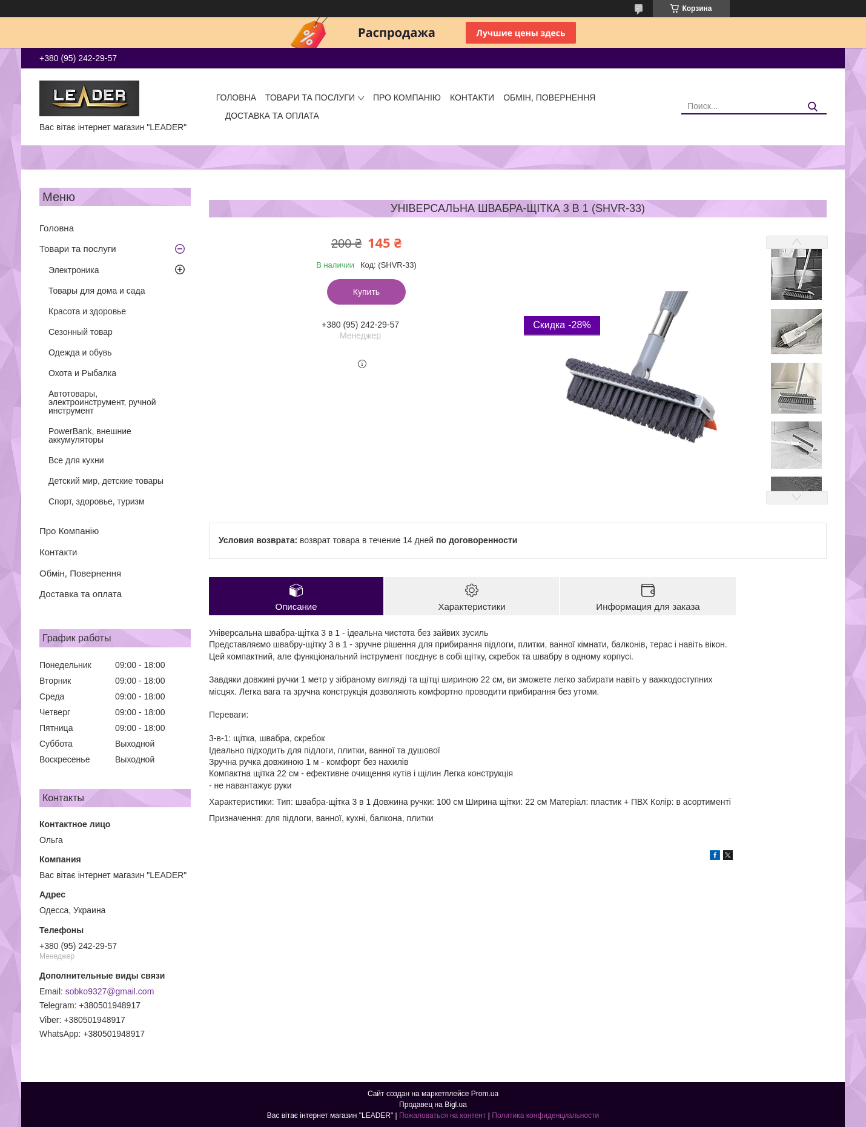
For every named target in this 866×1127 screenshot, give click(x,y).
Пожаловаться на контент (442, 1115)
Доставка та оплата (272, 116)
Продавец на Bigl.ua (433, 1104)
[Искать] (813, 106)
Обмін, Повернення (549, 97)
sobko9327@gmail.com (109, 991)
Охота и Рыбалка (82, 373)
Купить (366, 292)
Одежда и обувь (80, 352)
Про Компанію (407, 97)
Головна (236, 97)
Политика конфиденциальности (545, 1115)
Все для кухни (76, 460)
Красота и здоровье (87, 311)
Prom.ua (484, 1093)
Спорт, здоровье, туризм (96, 501)
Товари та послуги (310, 97)
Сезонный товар (80, 332)
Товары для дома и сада (96, 291)
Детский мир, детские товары (106, 481)
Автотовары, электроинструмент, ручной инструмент (102, 402)
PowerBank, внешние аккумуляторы (89, 435)
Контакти (472, 97)
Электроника (73, 270)
